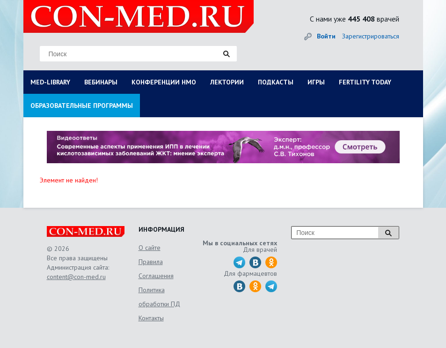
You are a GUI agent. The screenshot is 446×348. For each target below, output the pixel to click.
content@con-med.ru (76, 276)
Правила (151, 261)
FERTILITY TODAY (365, 82)
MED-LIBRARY (50, 82)
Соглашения (156, 276)
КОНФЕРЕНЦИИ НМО (164, 82)
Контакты (151, 318)
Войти (326, 36)
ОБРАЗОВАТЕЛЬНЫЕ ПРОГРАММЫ (81, 105)
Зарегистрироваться (370, 36)
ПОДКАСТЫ (275, 82)
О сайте (150, 247)
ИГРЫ (316, 82)
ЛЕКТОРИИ (227, 82)
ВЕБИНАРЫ (100, 82)
